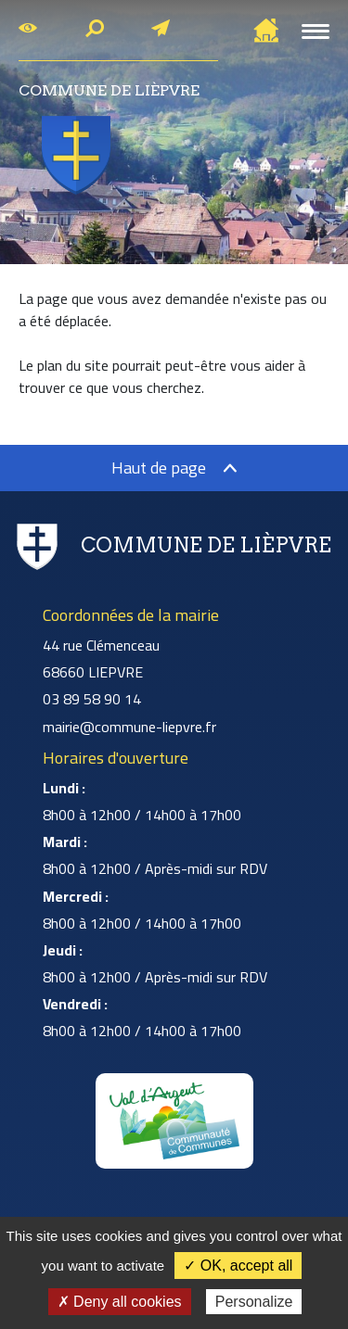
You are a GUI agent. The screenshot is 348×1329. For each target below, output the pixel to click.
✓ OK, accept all (238, 1265)
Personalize (254, 1302)
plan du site (73, 365)
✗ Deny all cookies (120, 1302)
